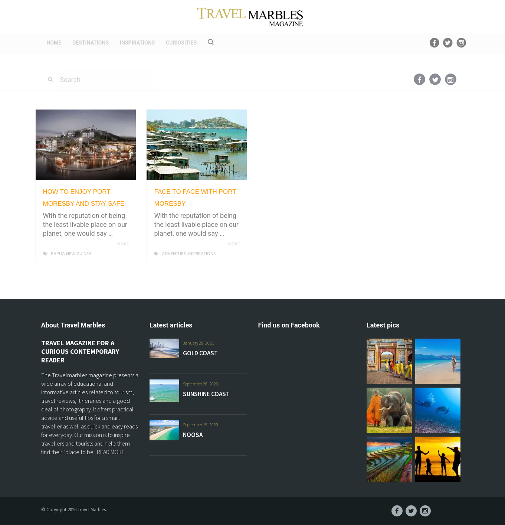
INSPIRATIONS (137, 43)
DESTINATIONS (90, 43)
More (124, 244)
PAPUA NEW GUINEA (71, 254)
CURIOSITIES (181, 43)
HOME (54, 43)
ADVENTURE (174, 254)
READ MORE (111, 452)
